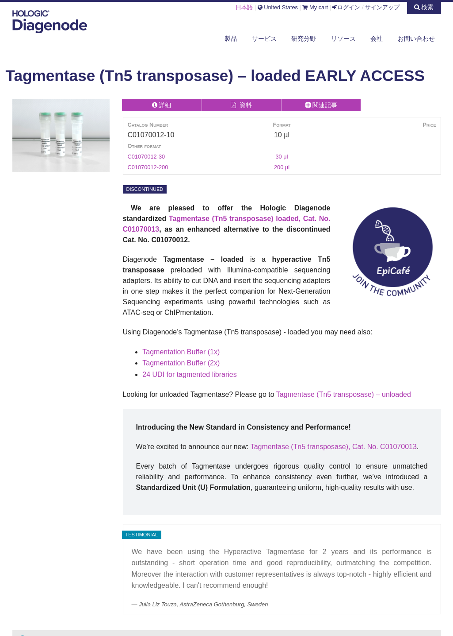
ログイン (346, 7)
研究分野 (303, 38)
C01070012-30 (146, 156)
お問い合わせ (416, 38)
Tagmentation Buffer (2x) (181, 363)
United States (278, 7)
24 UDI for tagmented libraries (189, 374)
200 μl (281, 167)
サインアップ (382, 7)
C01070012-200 (148, 167)
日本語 (244, 7)
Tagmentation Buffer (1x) (181, 352)
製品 (231, 38)
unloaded (396, 394)
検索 (424, 7)
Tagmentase (295, 394)
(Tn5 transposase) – (348, 394)
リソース (343, 38)
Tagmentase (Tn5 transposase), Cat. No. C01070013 (334, 446)
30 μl (281, 156)
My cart (315, 7)
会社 (376, 38)
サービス (264, 38)
